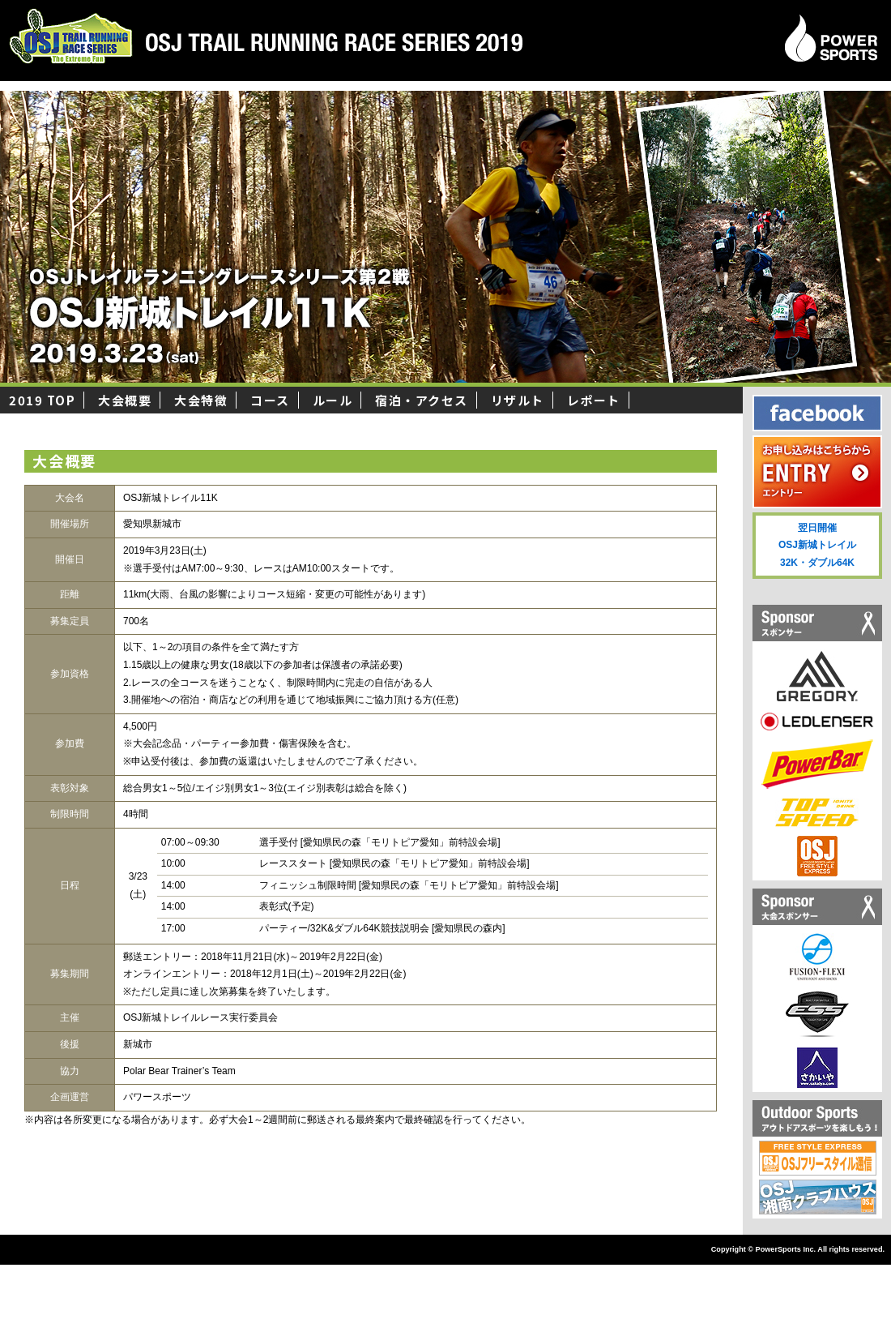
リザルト (517, 400)
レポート (593, 400)
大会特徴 (201, 400)
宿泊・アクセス (421, 400)
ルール (333, 400)
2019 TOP (42, 400)
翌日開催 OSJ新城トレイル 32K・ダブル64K (817, 545)
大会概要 (124, 400)
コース (270, 400)
